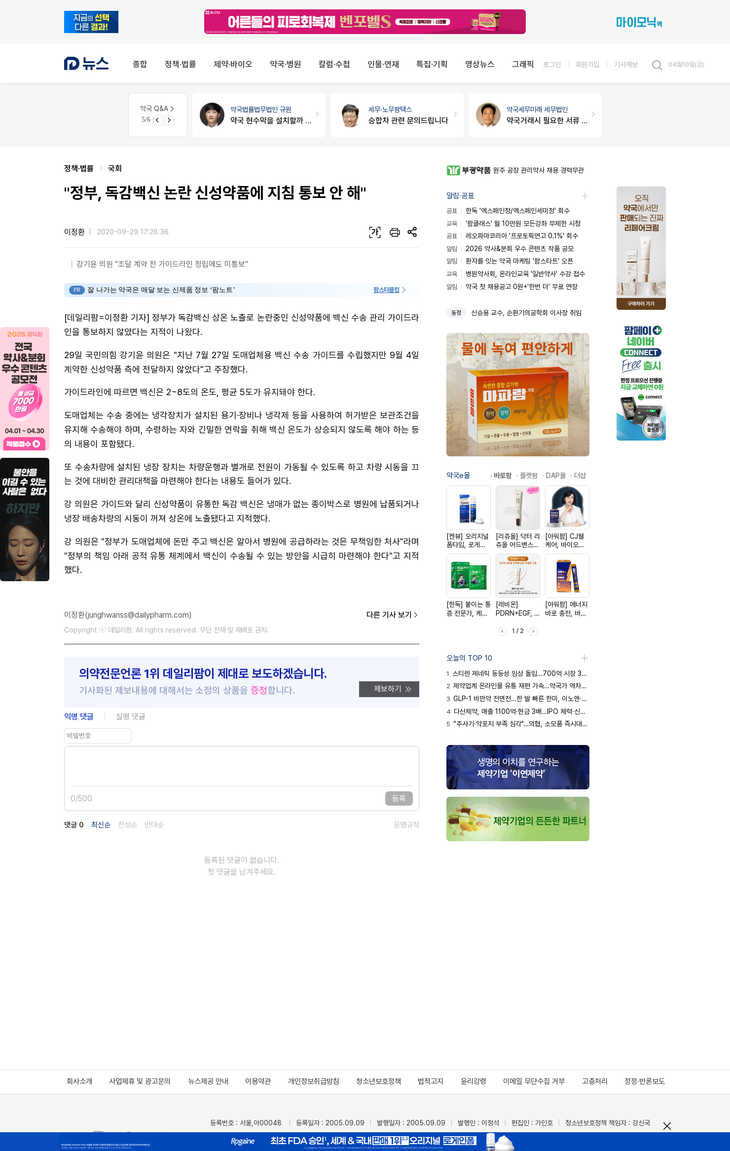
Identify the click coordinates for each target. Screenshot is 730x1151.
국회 (115, 168)
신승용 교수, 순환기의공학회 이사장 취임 (526, 312)
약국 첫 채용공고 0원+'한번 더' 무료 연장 (512, 287)
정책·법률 (180, 64)
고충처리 (595, 1081)
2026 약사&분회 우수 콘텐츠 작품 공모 (510, 249)
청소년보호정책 (378, 1081)
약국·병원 (285, 64)
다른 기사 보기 (392, 615)
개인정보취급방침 (313, 1081)
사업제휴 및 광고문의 (140, 1081)
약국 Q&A (158, 108)
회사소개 (79, 1081)
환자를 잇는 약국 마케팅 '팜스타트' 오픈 (509, 261)
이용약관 (258, 1081)
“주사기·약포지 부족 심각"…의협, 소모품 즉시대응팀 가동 (517, 724)
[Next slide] (169, 120)
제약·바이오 (233, 64)
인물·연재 (383, 64)
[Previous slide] (158, 120)
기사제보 (626, 64)
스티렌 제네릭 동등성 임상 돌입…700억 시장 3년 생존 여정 (517, 673)
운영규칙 (406, 825)
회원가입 (587, 64)
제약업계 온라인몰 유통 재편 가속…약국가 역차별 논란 (517, 686)
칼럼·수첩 (334, 64)
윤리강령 (473, 1081)
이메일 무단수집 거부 (534, 1081)
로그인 (552, 64)
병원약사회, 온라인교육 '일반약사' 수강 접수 (515, 274)
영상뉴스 (480, 64)
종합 (140, 64)
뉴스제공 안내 (208, 1081)
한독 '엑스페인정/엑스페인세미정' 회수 (508, 211)
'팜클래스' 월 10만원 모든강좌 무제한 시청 (513, 223)
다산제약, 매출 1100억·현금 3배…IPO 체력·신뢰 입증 (517, 711)
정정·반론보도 (644, 1081)
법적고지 (430, 1081)
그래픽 (523, 64)
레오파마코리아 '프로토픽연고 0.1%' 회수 (512, 236)
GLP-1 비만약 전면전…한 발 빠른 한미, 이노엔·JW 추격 (517, 699)
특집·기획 (432, 64)
